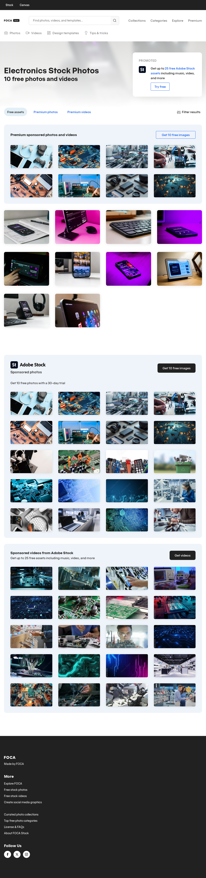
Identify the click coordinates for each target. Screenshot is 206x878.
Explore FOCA (13, 783)
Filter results (188, 112)
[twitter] (17, 854)
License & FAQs (14, 827)
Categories (158, 20)
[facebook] (7, 854)
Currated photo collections (21, 814)
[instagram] (26, 854)
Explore (177, 20)
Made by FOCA (14, 764)
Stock (9, 5)
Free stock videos (15, 796)
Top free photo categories (20, 821)
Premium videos (79, 112)
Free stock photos (15, 790)
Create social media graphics (23, 802)
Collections (137, 20)
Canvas (24, 5)
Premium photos (46, 112)
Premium (195, 20)
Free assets (15, 112)
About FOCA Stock (16, 833)
